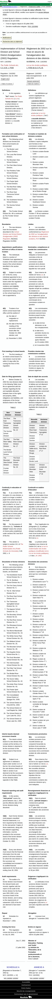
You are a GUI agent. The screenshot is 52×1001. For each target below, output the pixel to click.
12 (4, 916)
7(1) (4, 493)
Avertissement (26, 985)
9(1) (4, 739)
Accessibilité (26, 982)
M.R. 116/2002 (8, 978)
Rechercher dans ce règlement (12, 41)
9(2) (4, 759)
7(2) (4, 524)
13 (4, 930)
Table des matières (33, 84)
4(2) (4, 272)
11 (4, 879)
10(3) (5, 850)
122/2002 (15, 978)
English (49, 1)
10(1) (5, 796)
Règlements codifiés (34, 6)
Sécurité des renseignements (26, 991)
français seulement (33, 81)
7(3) (4, 542)
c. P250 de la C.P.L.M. (35, 68)
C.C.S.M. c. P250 (7, 68)
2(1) (4, 139)
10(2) (5, 816)
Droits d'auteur (26, 988)
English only (5, 79)
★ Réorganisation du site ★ (10, 6)
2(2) (4, 211)
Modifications (7, 37)
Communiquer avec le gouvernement (26, 994)
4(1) (4, 255)
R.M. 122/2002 (33, 26)
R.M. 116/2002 (34, 978)
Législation (4, 4)
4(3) (4, 308)
